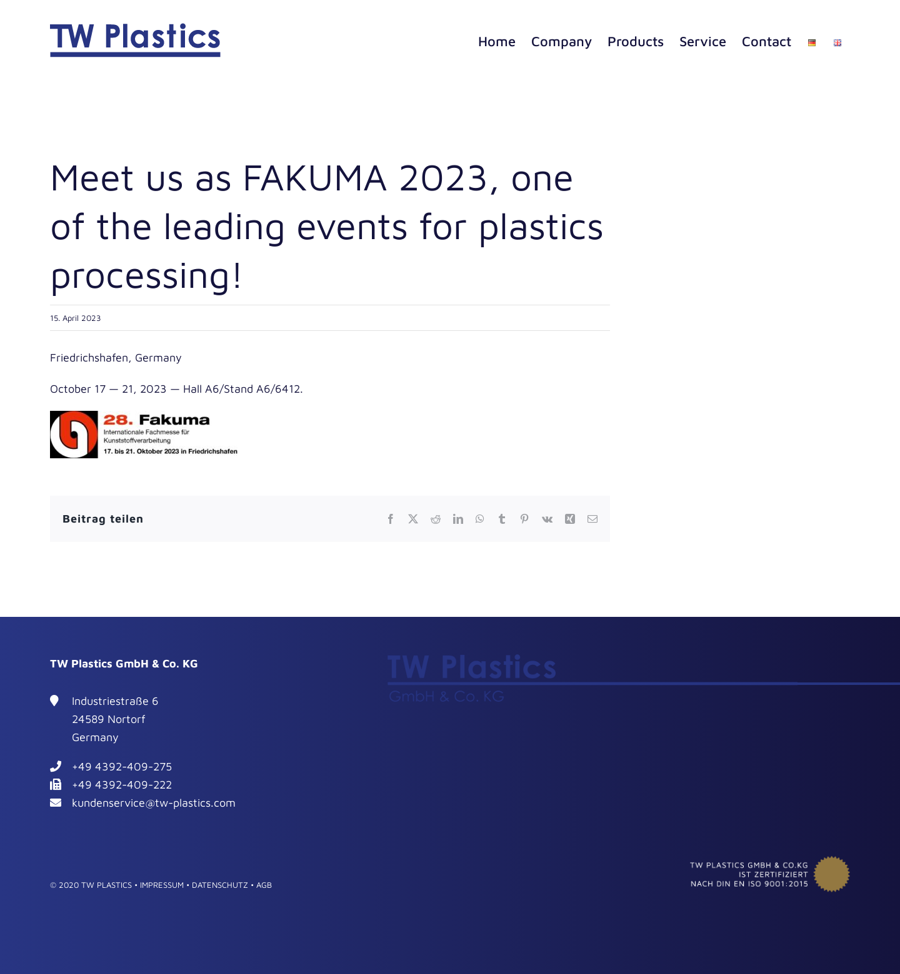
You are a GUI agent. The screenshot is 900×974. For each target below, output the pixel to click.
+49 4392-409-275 (122, 766)
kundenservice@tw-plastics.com (154, 802)
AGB (264, 885)
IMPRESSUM (162, 885)
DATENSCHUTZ (220, 885)
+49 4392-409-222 (122, 784)
